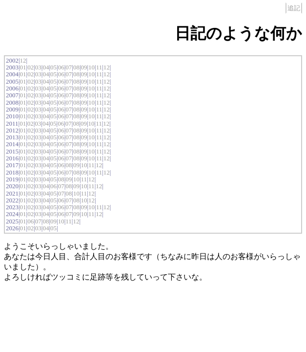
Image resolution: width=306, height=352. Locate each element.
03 (38, 67)
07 (68, 67)
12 (23, 60)
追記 (293, 8)
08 (76, 67)
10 (91, 67)
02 (30, 67)
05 (53, 67)
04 (45, 67)
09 (84, 67)
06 (61, 67)
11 (99, 67)
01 (23, 67)
